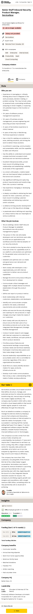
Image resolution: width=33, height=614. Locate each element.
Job (10, 79)
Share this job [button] (6, 606)
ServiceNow (7, 15)
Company (20, 79)
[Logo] (6, 2)
